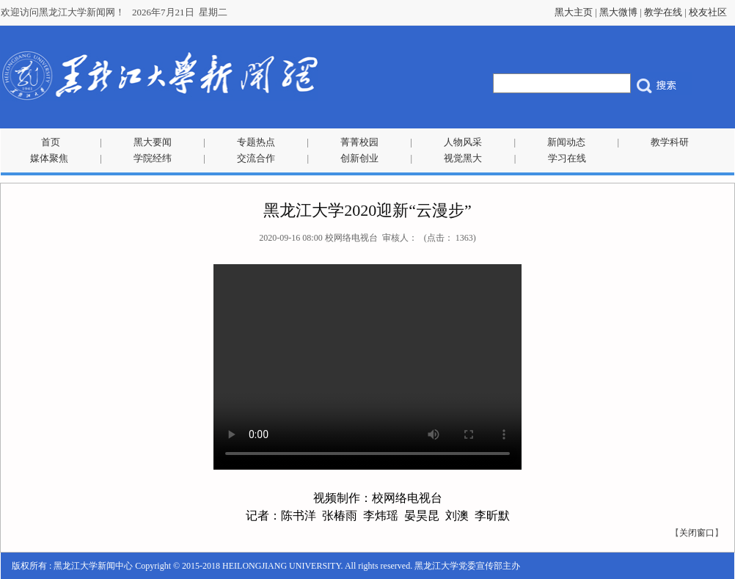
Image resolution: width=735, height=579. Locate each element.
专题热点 (256, 142)
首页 (50, 142)
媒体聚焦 (49, 158)
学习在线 (567, 158)
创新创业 (359, 158)
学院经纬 (153, 158)
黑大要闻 (153, 142)
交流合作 (256, 158)
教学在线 (663, 12)
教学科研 (670, 142)
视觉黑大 (463, 158)
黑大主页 (574, 12)
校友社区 (708, 12)
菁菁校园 (359, 142)
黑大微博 (618, 12)
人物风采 (463, 142)
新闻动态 (566, 142)
